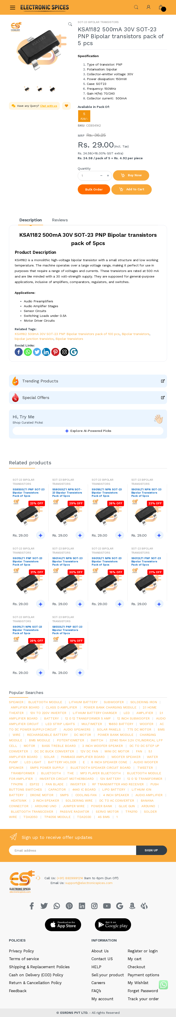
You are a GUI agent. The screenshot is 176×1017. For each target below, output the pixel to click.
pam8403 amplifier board (83, 757)
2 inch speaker (46, 800)
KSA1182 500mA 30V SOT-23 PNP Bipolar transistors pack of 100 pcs (67, 334)
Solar (49, 757)
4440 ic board (84, 789)
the (70, 773)
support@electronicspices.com (89, 883)
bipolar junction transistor (34, 339)
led (127, 713)
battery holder (62, 762)
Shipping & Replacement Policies (39, 967)
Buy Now (131, 175)
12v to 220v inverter (48, 713)
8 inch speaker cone (109, 762)
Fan (139, 751)
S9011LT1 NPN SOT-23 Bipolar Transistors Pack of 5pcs (27, 630)
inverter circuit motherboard (66, 778)
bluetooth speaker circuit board (100, 767)
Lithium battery (83, 702)
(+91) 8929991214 (70, 878)
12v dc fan (89, 751)
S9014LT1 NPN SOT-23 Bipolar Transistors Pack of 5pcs (67, 561)
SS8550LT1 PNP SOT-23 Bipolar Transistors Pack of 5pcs (28, 492)
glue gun (127, 806)
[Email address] (72, 850)
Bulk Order (94, 189)
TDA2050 (30, 817)
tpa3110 (131, 811)
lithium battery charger (95, 713)
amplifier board (25, 707)
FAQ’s (96, 990)
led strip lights (60, 724)
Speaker (16, 702)
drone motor (41, 795)
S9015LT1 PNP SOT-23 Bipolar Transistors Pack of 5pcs (27, 561)
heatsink (19, 800)
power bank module (115, 735)
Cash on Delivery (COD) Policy (36, 975)
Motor (29, 746)
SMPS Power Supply (47, 767)
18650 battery (121, 724)
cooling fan (85, 795)
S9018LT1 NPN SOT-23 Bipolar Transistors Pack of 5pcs (107, 492)
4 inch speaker (116, 795)
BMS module (39, 740)
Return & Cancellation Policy (35, 982)
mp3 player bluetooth (100, 773)
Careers (98, 982)
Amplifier (144, 713)
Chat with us (48, 105)
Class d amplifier (61, 707)
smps (64, 795)
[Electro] (31, 7)
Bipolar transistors (135, 334)
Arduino (148, 806)
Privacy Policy (21, 951)
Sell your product (107, 975)
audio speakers (77, 729)
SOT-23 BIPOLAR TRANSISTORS (98, 22)
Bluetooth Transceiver (32, 811)
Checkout (136, 967)
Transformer (22, 773)
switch (97, 740)
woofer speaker (125, 757)
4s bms (104, 817)
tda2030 (84, 817)
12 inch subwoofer (133, 718)
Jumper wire (73, 806)
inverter (78, 784)
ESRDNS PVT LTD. (74, 1012)
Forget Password (143, 990)
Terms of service (24, 958)
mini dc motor (116, 751)
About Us (100, 951)
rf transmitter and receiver (118, 784)
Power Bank (101, 806)
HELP (96, 967)
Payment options (143, 975)
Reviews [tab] (60, 219)
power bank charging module (110, 707)
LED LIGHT (32, 762)
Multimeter (91, 724)
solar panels (109, 729)
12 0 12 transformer (144, 778)
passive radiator (74, 811)
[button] (136, 7)
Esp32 (34, 784)
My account (102, 999)
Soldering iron (143, 702)
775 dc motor (139, 729)
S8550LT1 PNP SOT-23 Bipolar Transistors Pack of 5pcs (67, 630)
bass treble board (59, 746)
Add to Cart (131, 189)
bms (161, 729)
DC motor (82, 735)
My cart (135, 958)
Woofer (146, 724)
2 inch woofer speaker (102, 746)
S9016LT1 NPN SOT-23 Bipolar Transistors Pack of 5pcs (146, 492)
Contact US (102, 958)
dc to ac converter (116, 800)
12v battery (110, 778)
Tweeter (145, 767)
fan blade (54, 784)
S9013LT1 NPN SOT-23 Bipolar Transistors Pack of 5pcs (106, 561)
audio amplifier (148, 795)
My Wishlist (138, 982)
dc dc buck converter (54, 751)
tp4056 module (57, 817)
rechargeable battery (47, 735)
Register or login (143, 951)
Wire (16, 735)
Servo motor (107, 811)
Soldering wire (79, 800)
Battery (51, 718)
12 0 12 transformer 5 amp (87, 718)
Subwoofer (114, 702)
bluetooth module (45, 702)
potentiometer (70, 740)
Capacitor (57, 789)
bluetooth (51, 773)
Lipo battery (113, 789)
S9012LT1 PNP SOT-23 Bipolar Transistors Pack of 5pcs (146, 561)
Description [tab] (30, 219)
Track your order (143, 999)
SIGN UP (151, 850)
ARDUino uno (45, 806)
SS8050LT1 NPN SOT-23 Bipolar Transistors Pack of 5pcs (67, 492)
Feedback (18, 990)
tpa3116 (17, 784)
